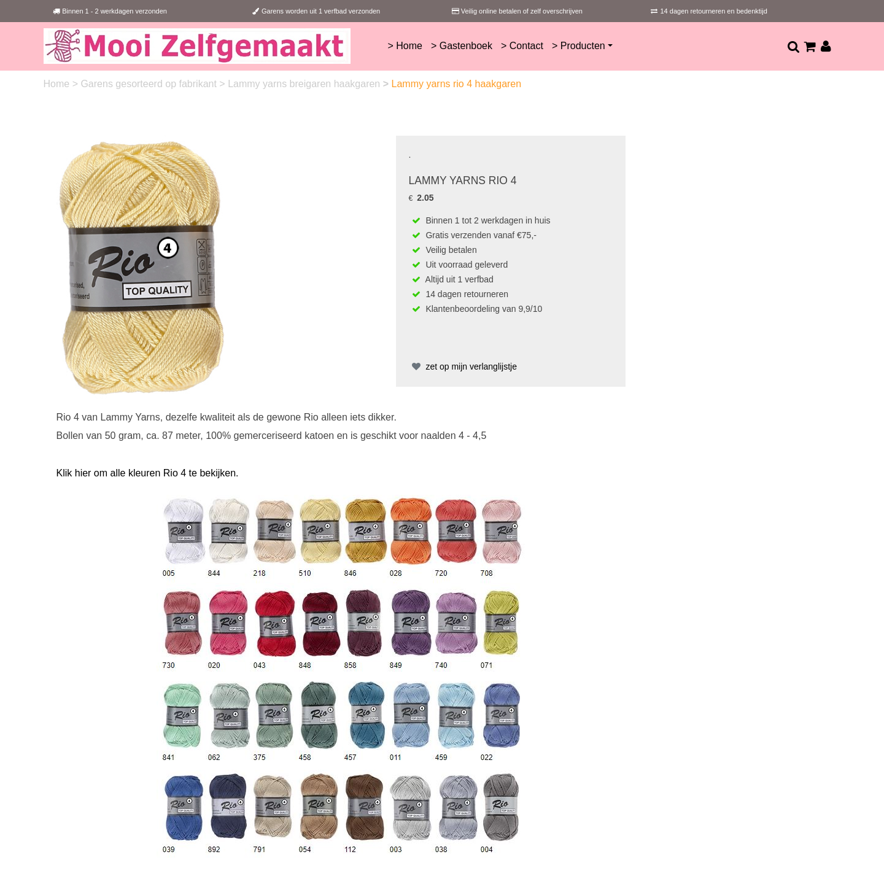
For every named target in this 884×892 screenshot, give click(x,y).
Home (58, 84)
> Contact (522, 46)
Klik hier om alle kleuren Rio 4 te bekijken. (147, 473)
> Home (404, 46)
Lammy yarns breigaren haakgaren (305, 84)
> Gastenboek (461, 46)
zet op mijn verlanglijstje (463, 366)
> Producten (578, 46)
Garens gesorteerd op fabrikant (149, 84)
